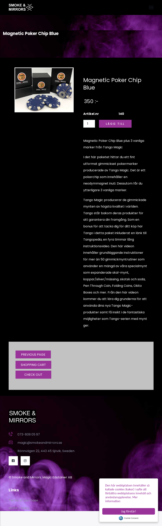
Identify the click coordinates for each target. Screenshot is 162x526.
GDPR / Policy (19, 508)
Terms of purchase (23, 500)
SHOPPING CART (33, 365)
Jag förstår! (128, 511)
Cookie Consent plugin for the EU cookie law (128, 518)
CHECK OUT (33, 374)
